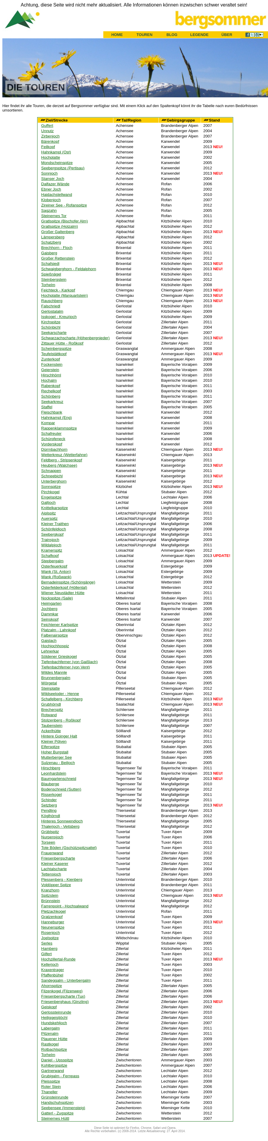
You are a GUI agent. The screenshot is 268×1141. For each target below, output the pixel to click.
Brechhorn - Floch (57, 247)
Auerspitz (49, 518)
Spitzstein (49, 895)
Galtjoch (48, 502)
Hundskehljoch (54, 1023)
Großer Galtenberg (57, 231)
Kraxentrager (52, 970)
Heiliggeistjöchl (54, 1017)
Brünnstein (50, 901)
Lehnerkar (50, 651)
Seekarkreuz (52, 401)
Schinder (49, 800)
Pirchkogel (50, 492)
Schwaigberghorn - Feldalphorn (68, 269)
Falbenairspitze (54, 635)
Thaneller (49, 1092)
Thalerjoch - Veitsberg (60, 826)
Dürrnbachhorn (54, 449)
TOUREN (145, 34)
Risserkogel (51, 794)
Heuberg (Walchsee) (59, 465)
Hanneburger (52, 922)
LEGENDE (199, 34)
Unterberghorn (54, 481)
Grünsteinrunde (54, 1097)
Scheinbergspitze (56, 348)
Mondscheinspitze (57, 162)
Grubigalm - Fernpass (60, 1076)
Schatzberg (51, 242)
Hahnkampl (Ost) (56, 152)
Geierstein (50, 370)
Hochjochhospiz (55, 646)
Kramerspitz (51, 550)
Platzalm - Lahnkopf (58, 630)
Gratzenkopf (52, 916)
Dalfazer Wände (55, 184)
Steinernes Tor (54, 216)
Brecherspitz (52, 709)
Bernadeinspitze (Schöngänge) (68, 582)
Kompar (48, 423)
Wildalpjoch (51, 545)
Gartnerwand (52, 1070)
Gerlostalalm (52, 311)
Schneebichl (52, 476)
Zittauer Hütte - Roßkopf (62, 343)
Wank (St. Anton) (56, 571)
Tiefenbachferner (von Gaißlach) (69, 662)
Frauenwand (52, 853)
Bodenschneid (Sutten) (61, 789)
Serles (47, 943)
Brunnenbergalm (56, 678)
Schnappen (51, 470)
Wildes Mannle (54, 672)
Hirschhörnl (51, 375)
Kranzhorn (50, 890)
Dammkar (49, 614)
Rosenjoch (50, 932)
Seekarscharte (54, 332)
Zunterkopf (50, 359)
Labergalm (50, 1028)
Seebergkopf (52, 534)
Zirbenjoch (50, 136)
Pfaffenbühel (52, 975)
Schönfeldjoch (53, 529)
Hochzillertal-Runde (58, 959)
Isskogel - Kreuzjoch (59, 316)
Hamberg (49, 948)
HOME (116, 34)
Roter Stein (51, 1086)
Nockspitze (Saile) (57, 598)
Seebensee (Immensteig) (63, 1108)
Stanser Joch (52, 178)
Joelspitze (50, 938)
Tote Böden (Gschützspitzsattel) (69, 847)
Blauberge (50, 784)
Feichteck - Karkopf (58, 290)
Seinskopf (50, 619)
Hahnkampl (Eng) (56, 417)
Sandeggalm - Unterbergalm (66, 980)
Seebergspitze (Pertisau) (63, 168)
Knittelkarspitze (54, 508)
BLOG (171, 34)
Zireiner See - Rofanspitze (64, 205)
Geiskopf (49, 1007)
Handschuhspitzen (57, 1102)
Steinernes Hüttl (55, 1118)
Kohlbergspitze (54, 1065)
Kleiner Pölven (54, 741)
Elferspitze (50, 747)
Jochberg (49, 608)
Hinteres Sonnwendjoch (62, 821)
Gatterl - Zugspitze (57, 1113)
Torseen (48, 842)
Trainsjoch (50, 539)
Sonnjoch (49, 173)
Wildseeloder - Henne (60, 693)
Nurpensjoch (52, 837)
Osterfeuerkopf (54, 566)
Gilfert (46, 954)
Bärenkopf (50, 141)
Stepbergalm (52, 561)
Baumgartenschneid (58, 778)
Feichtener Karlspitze (59, 624)
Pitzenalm (50, 1033)
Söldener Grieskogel (59, 656)
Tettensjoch (51, 874)
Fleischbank (51, 412)
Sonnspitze (51, 486)
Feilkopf (48, 147)
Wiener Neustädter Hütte (63, 593)
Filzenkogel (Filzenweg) (62, 991)
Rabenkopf (50, 385)
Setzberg (49, 805)
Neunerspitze (53, 927)
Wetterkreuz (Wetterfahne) (64, 455)
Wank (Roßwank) (56, 577)
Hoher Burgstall (54, 752)
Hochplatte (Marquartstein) (64, 295)
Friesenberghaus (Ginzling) (65, 1001)
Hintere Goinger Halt (59, 736)
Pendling (49, 810)
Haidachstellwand (56, 194)
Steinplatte (50, 688)
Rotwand (49, 715)
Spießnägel (51, 274)
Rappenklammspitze (59, 428)
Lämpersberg (53, 237)
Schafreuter (51, 433)
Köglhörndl (50, 816)
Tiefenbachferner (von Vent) (65, 667)
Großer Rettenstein (58, 258)
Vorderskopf (51, 444)
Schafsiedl (50, 263)
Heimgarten (51, 603)
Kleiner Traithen (55, 524)
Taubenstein (52, 725)
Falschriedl (50, 306)
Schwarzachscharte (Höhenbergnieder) (75, 338)
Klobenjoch (51, 200)
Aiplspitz (48, 513)
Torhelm (48, 285)
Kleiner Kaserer (54, 863)
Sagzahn (49, 210)
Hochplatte (50, 157)
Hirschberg (50, 768)
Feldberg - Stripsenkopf (61, 460)
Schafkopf (50, 555)
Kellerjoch (50, 964)
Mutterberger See (56, 757)
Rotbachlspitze (54, 1049)
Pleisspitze (50, 1081)
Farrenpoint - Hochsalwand (65, 906)
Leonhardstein (53, 773)
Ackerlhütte (51, 731)
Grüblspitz (50, 831)
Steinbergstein (53, 279)
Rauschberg (52, 301)
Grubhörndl (51, 704)
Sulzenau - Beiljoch (58, 762)
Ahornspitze (51, 985)
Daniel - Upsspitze (57, 1060)
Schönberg (50, 396)
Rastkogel (50, 1044)
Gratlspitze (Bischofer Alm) (64, 221)
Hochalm (49, 380)
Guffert (47, 125)
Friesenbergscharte (58, 858)
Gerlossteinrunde (56, 1012)
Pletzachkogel (53, 911)
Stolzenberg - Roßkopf (61, 720)
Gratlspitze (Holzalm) (59, 226)
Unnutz (47, 131)
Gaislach (49, 640)
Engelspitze (51, 497)
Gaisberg (49, 253)
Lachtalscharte (54, 869)
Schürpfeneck (53, 439)
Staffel (47, 407)
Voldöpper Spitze (56, 885)
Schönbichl (51, 327)
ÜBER (226, 34)
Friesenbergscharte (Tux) (63, 996)
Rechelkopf (51, 391)
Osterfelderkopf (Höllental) (64, 587)
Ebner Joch (51, 189)
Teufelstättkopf (54, 354)
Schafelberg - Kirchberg (62, 699)
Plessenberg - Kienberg (61, 879)
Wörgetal (49, 683)
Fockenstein (52, 364)
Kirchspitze (51, 322)
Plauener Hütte (54, 1039)
